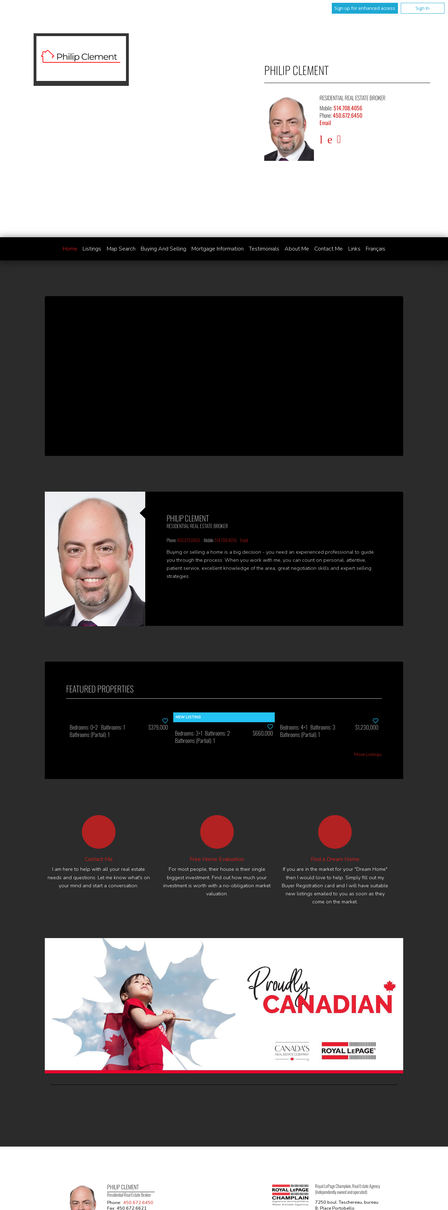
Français (375, 249)
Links (354, 249)
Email (325, 122)
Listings (92, 249)
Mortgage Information (217, 249)
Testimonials (264, 249)
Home (70, 249)
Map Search (121, 249)
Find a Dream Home (335, 859)
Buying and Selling (163, 249)
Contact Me (328, 249)
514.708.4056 (348, 108)
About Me (297, 249)
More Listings (368, 755)
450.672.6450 (347, 115)
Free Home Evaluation (217, 859)
